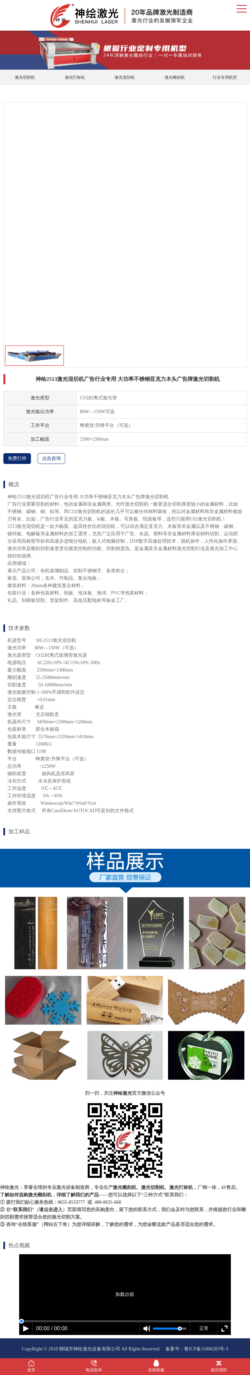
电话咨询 (94, 1366)
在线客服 (156, 1366)
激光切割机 (25, 77)
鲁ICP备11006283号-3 (206, 1348)
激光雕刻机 (175, 77)
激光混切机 (125, 77)
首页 (31, 1366)
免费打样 (17, 458)
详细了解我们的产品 (77, 1194)
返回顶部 (219, 1366)
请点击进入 (50, 1209)
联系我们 (22, 1209)
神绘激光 (122, 1093)
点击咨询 (51, 458)
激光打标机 (75, 77)
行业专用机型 (225, 77)
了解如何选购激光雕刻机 (26, 1194)
